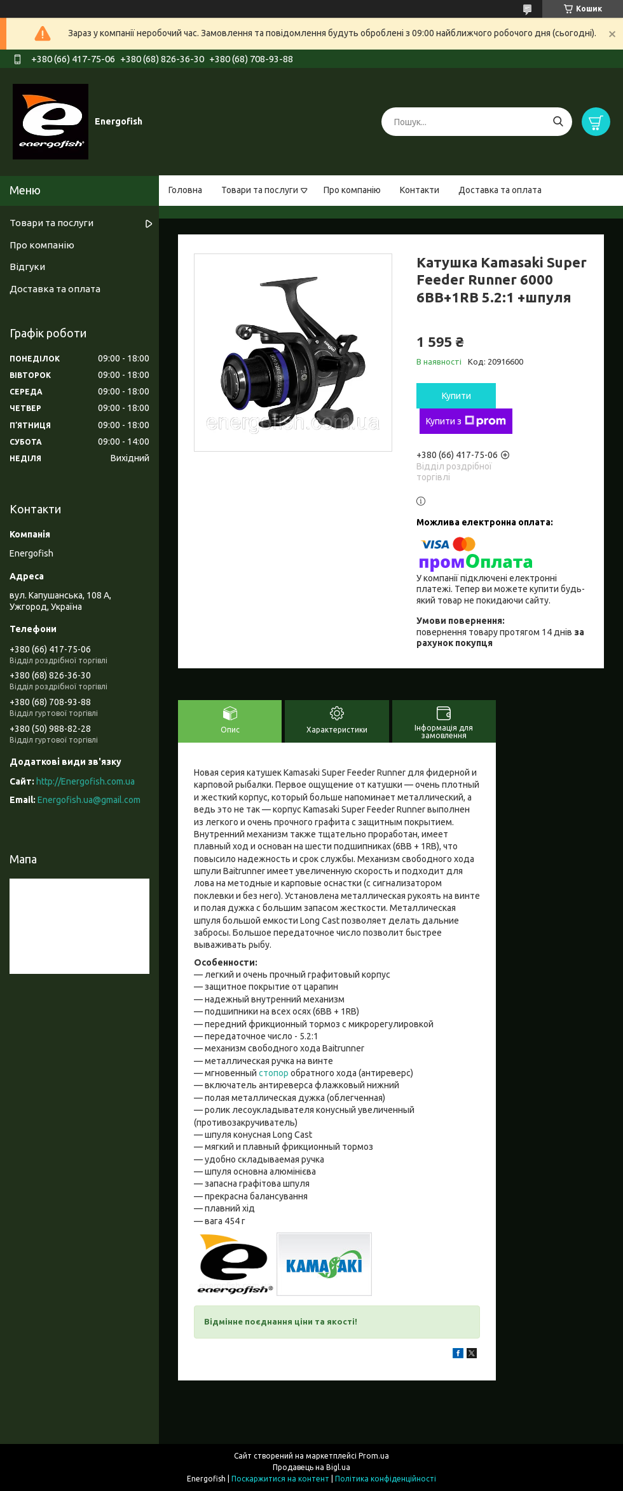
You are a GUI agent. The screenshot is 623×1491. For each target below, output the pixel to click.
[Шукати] (558, 121)
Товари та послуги (259, 190)
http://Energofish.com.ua (85, 781)
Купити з (466, 421)
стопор (274, 1073)
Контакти (419, 190)
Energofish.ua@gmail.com (89, 800)
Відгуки (27, 266)
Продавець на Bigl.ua (311, 1467)
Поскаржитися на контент (280, 1478)
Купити (456, 396)
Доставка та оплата (500, 190)
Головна (185, 190)
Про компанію (352, 190)
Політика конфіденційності (385, 1478)
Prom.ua (374, 1456)
